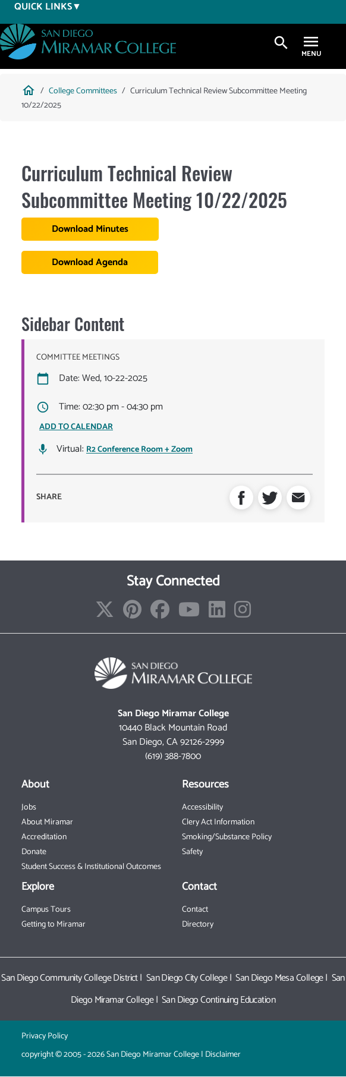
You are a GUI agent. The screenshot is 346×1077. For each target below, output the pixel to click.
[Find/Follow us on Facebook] (159, 614)
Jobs (28, 807)
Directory (197, 924)
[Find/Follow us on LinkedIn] (217, 614)
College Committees (83, 91)
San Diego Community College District (69, 978)
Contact (195, 910)
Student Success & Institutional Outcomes (91, 867)
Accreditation (44, 837)
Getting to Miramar (53, 924)
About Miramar (47, 822)
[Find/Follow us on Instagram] (242, 614)
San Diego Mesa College (279, 978)
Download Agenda (90, 262)
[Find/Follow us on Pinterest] (132, 614)
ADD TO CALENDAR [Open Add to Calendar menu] (76, 427)
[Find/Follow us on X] (104, 614)
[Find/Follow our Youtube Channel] (189, 614)
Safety (192, 852)
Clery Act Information (218, 822)
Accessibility (202, 807)
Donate (33, 852)
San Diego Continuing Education (218, 1000)
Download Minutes (90, 229)
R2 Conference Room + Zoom (139, 450)
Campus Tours (46, 910)
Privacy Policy (44, 1036)
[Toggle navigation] (311, 43)
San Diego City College (187, 978)
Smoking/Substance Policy (227, 837)
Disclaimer (223, 1055)
